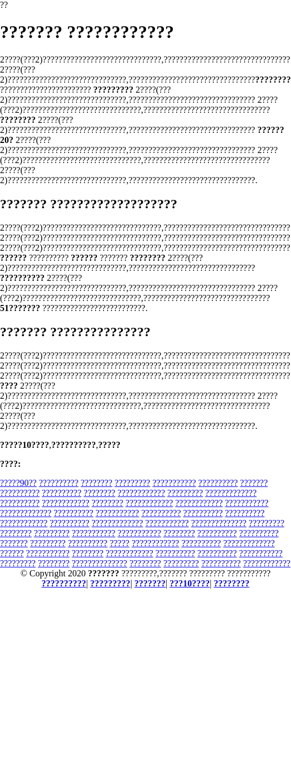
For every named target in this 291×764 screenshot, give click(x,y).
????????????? (230, 493)
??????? (254, 483)
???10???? (189, 583)
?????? (12, 553)
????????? (133, 483)
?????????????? (218, 523)
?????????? (59, 483)
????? (120, 543)
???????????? (141, 493)
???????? (97, 483)
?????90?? (18, 483)
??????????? (174, 483)
